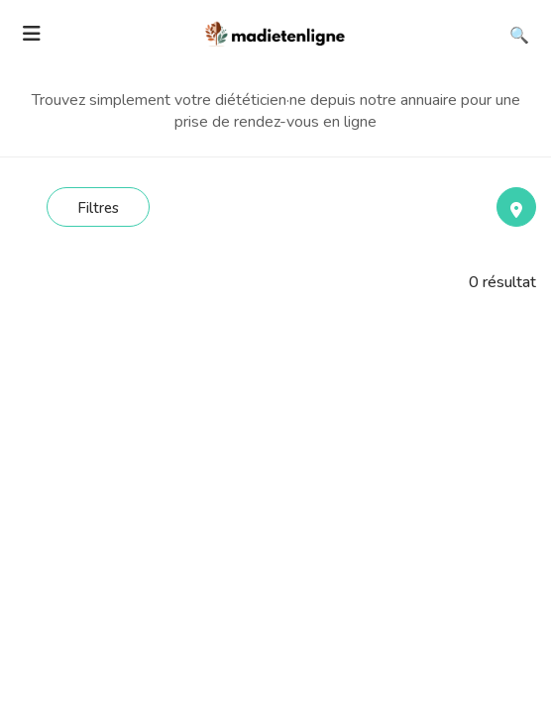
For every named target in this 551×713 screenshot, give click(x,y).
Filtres (98, 208)
